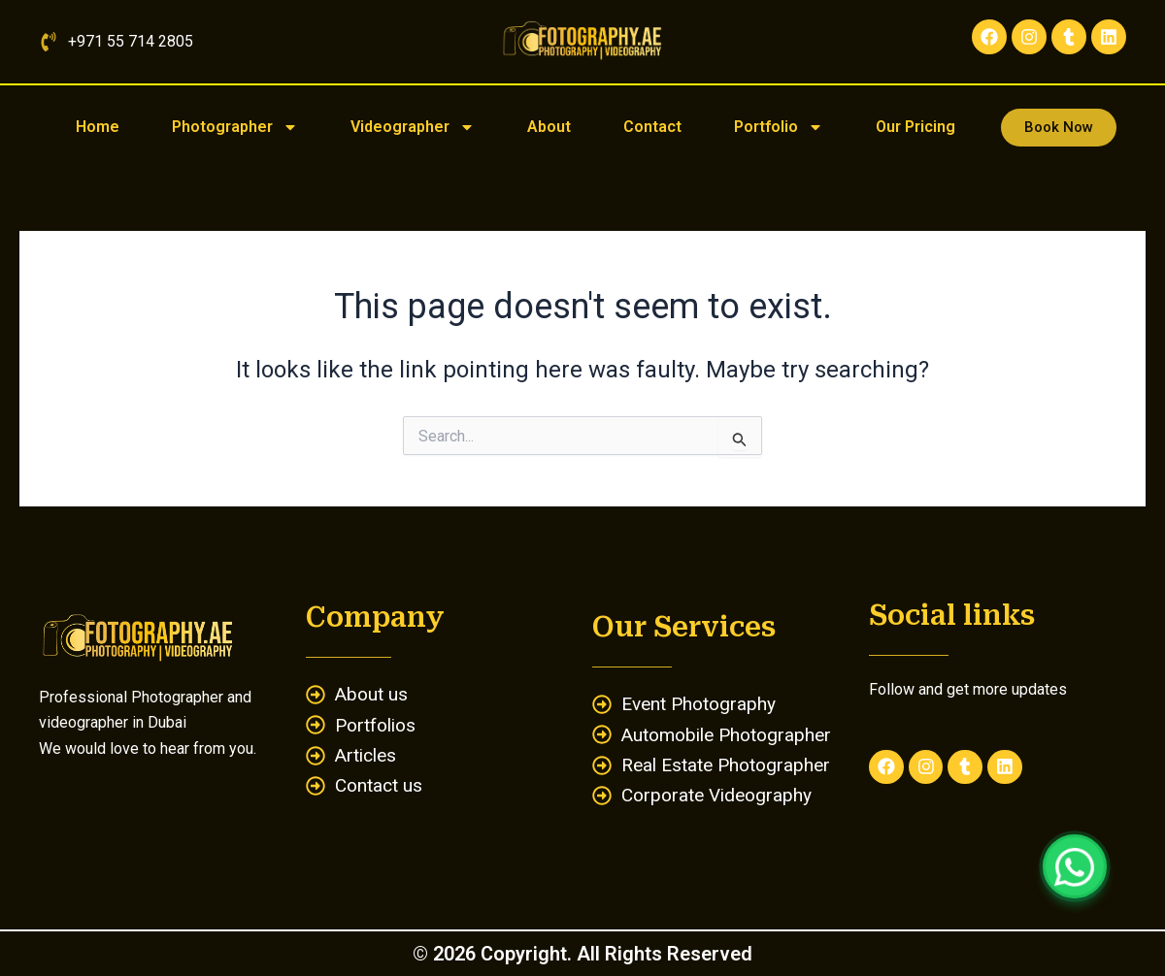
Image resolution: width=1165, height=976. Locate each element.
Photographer (235, 127)
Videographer (412, 127)
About (549, 126)
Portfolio (778, 127)
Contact (652, 126)
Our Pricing (915, 126)
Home (97, 126)
